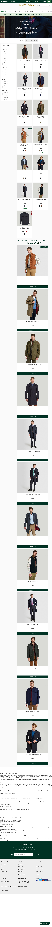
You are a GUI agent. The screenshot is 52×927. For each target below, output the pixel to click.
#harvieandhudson (5, 881)
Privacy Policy (39, 866)
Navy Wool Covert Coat (24, 172)
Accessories (46, 11)
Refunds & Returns (5, 869)
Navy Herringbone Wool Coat (24, 89)
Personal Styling (21, 874)
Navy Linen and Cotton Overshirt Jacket (24, 228)
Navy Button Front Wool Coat (40, 172)
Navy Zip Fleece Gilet (41, 199)
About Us (21, 862)
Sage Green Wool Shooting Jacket (40, 117)
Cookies (37, 864)
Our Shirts (20, 864)
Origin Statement (39, 871)
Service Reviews (4, 873)
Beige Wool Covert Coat (40, 144)
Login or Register (29, 1)
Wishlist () (38, 1)
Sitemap (37, 874)
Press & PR (20, 869)
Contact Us (12, 1)
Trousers (27, 11)
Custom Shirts (4, 889)
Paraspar (49, 881)
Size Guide (38, 873)
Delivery (2, 868)
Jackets (19, 11)
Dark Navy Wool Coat (40, 60)
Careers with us (21, 868)
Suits (13, 11)
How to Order (4, 871)
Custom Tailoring (5, 890)
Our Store (20, 866)
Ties (8, 11)
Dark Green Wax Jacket (25, 60)
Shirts (3, 11)
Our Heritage (21, 871)
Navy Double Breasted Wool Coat (24, 117)
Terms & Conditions (40, 868)
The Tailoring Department (8, 886)
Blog (2, 883)
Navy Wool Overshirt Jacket (40, 89)
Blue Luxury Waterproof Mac (24, 200)
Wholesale (38, 869)
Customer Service (6, 862)
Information (39, 862)
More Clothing (36, 11)
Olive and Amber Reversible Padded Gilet (25, 145)
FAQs (2, 866)
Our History (20, 873)
